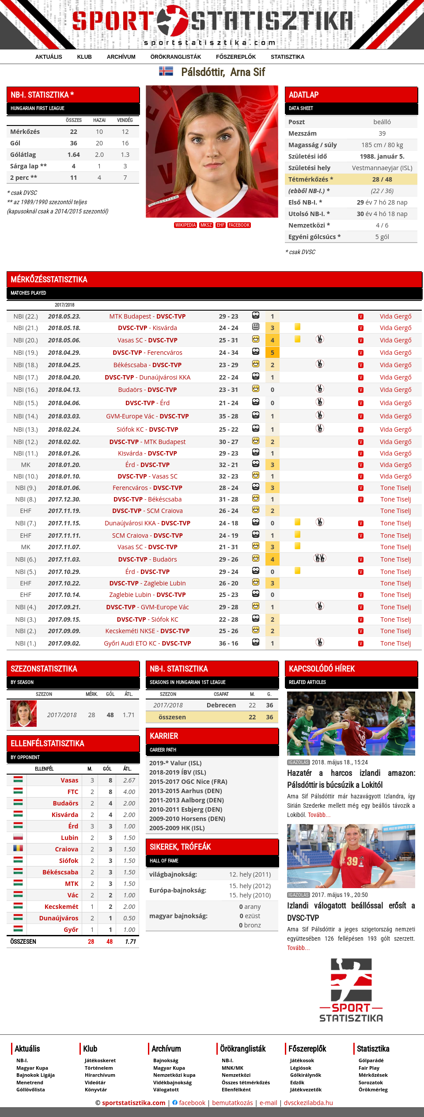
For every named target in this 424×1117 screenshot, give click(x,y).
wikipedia (185, 225)
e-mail (268, 1102)
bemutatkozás (232, 1102)
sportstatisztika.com (134, 1102)
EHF (220, 225)
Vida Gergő (396, 316)
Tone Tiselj (396, 487)
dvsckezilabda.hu (308, 1102)
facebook (239, 225)
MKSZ (206, 225)
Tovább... (319, 814)
